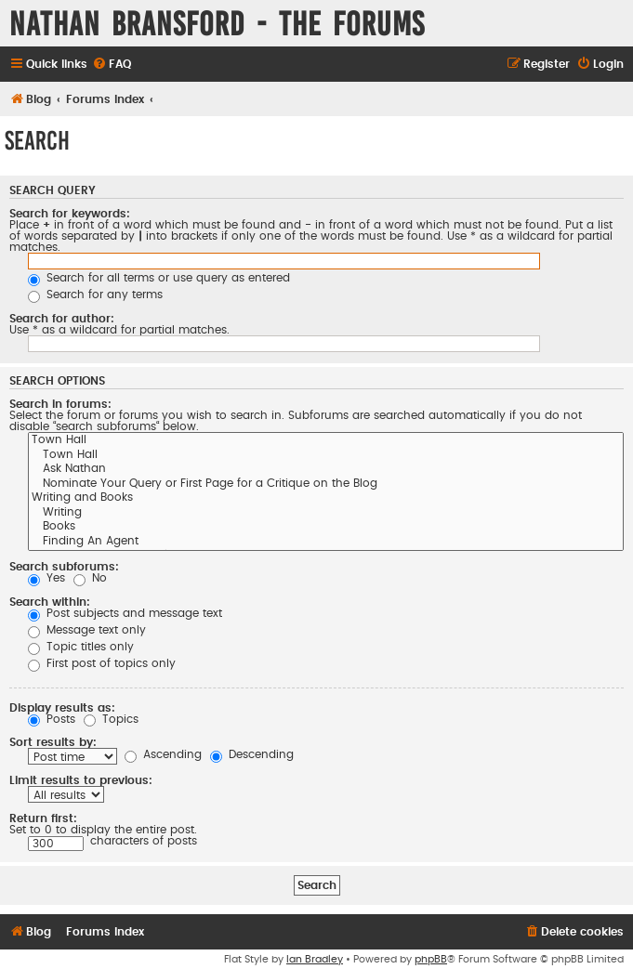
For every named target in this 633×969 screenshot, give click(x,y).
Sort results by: (53, 742)
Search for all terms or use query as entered (159, 277)
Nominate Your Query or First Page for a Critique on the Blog (326, 485)
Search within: (49, 602)
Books (326, 527)
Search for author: (61, 318)
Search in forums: (60, 404)
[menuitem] (111, 64)
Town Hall (326, 441)
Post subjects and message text (125, 613)
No (90, 577)
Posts (51, 719)
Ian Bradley (314, 959)
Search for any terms (95, 294)
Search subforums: (64, 566)
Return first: (43, 818)
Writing (326, 513)
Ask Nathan (326, 470)
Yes (46, 577)
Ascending (163, 754)
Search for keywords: (69, 213)
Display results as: (62, 708)
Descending (252, 754)
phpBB (431, 959)
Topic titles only (81, 646)
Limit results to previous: (80, 780)
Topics (111, 719)
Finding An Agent (326, 542)
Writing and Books (326, 498)
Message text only (87, 629)
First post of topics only (102, 663)
